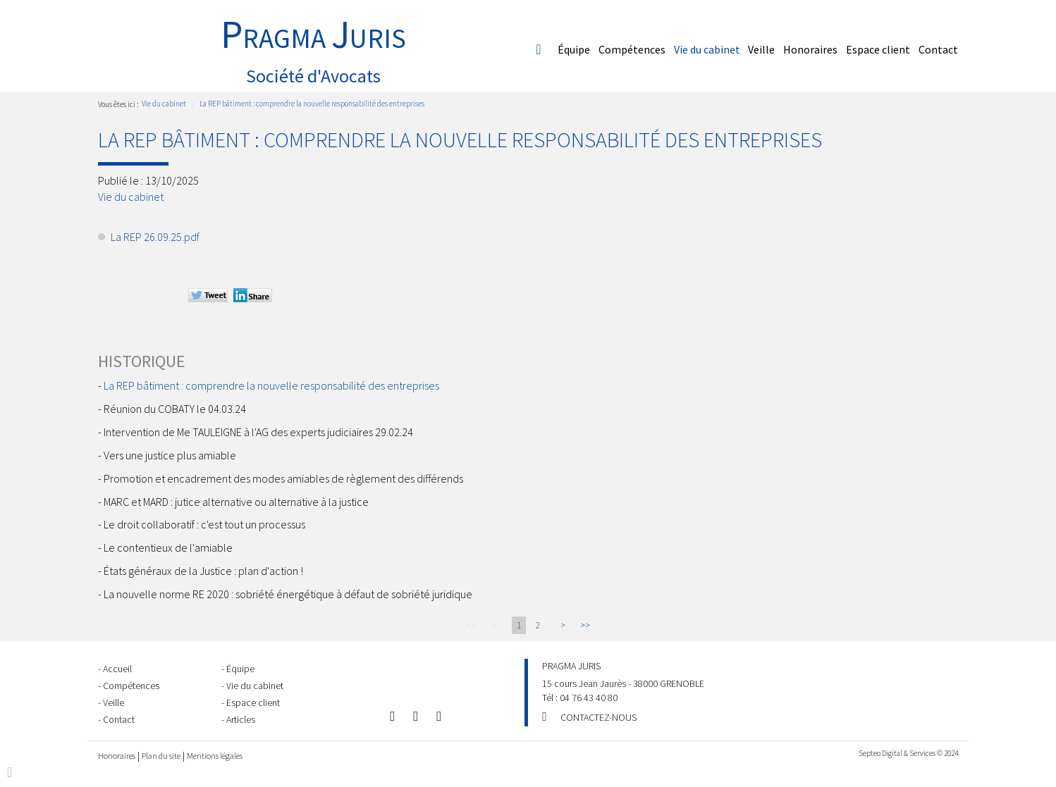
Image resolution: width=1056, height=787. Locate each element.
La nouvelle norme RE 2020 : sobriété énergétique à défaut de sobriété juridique (288, 594)
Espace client (878, 49)
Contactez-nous (598, 717)
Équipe (574, 49)
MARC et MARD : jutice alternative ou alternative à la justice (236, 502)
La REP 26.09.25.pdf (155, 237)
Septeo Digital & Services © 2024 (908, 753)
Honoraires (810, 49)
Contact (938, 49)
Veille (761, 49)
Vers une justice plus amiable (170, 455)
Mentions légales (214, 755)
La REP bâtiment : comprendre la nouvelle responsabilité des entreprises (311, 104)
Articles (240, 719)
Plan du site (161, 755)
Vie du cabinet (707, 49)
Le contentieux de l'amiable (168, 547)
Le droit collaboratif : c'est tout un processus (204, 524)
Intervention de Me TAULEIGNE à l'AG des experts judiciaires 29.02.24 (258, 432)
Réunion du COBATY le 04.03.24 (175, 409)
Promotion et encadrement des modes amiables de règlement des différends (283, 478)
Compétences (631, 49)
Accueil (538, 49)
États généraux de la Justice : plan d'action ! (203, 571)
